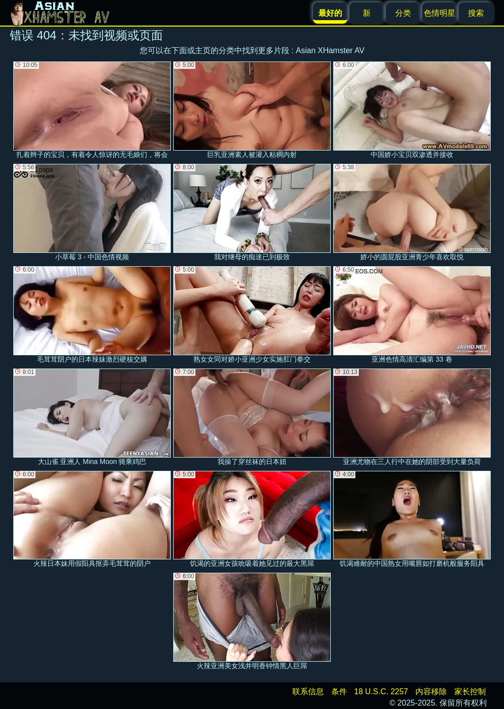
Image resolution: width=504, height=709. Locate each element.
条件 (339, 691)
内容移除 (431, 691)
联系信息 (308, 691)
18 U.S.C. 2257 (381, 691)
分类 (403, 13)
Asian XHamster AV (330, 50)
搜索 (476, 13)
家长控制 (470, 691)
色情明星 (439, 13)
